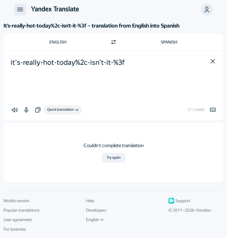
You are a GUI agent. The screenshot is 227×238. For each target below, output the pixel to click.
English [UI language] (95, 219)
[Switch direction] (113, 42)
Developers (96, 210)
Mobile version (17, 200)
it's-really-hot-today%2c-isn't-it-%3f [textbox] (68, 62)
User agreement (18, 219)
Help (90, 200)
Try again (114, 157)
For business (15, 229)
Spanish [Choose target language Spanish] (169, 42)
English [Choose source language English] (58, 42)
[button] (207, 9)
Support (179, 201)
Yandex (203, 210)
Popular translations (21, 210)
